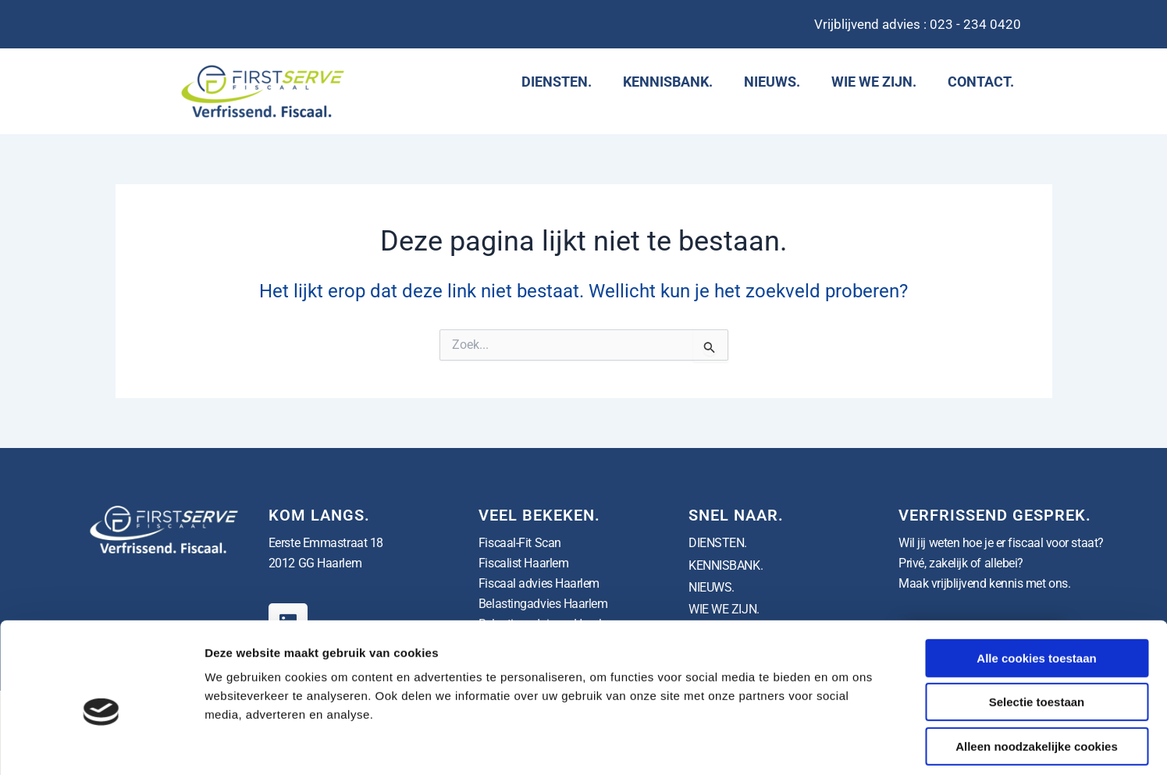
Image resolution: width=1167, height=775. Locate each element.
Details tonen (843, 744)
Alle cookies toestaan (1036, 588)
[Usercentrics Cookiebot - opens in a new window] (101, 744)
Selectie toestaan (1037, 632)
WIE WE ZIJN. (873, 81)
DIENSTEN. (556, 81)
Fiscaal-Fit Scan (520, 542)
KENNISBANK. (668, 81)
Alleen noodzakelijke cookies (1036, 676)
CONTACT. (981, 81)
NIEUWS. (772, 81)
